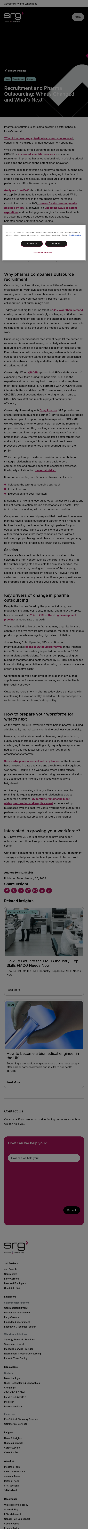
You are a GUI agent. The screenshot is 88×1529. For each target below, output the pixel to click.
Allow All (56, 244)
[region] (44, 243)
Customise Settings (42, 252)
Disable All (31, 244)
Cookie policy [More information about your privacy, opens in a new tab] (75, 235)
